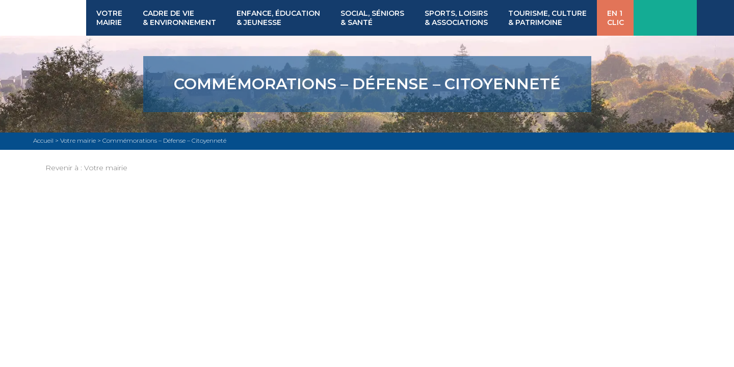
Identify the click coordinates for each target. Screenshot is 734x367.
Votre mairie (105, 167)
